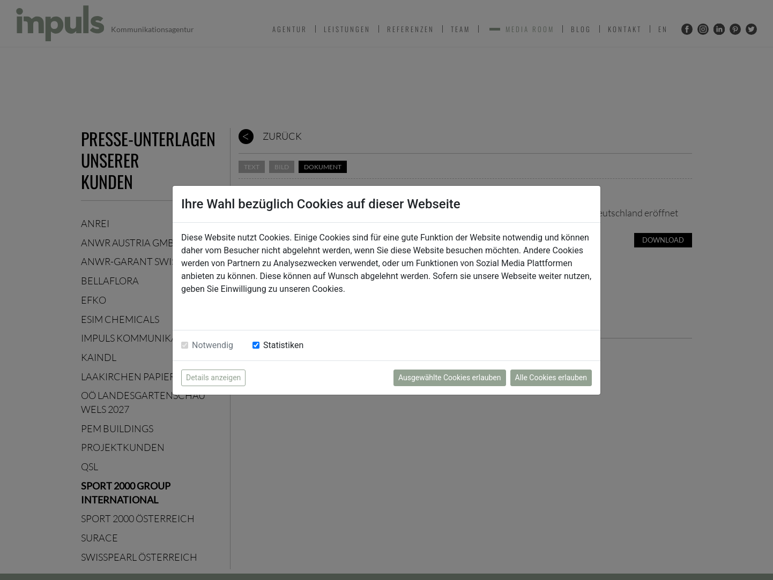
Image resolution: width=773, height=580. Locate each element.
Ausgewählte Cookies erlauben (449, 377)
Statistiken (283, 345)
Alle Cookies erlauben (551, 377)
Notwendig (212, 345)
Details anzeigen (213, 377)
